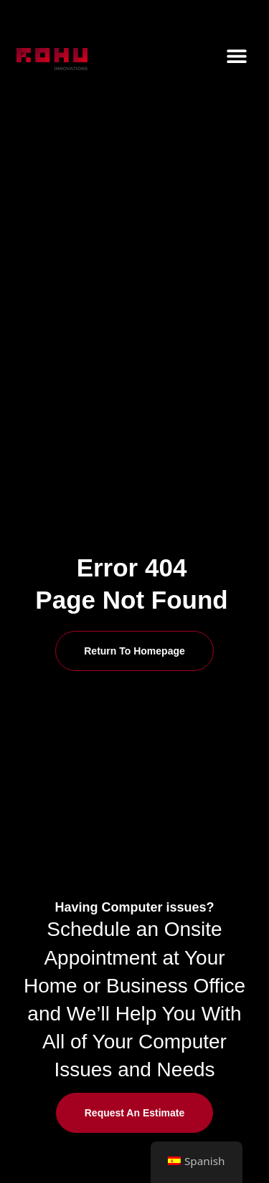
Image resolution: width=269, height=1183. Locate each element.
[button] (237, 55)
